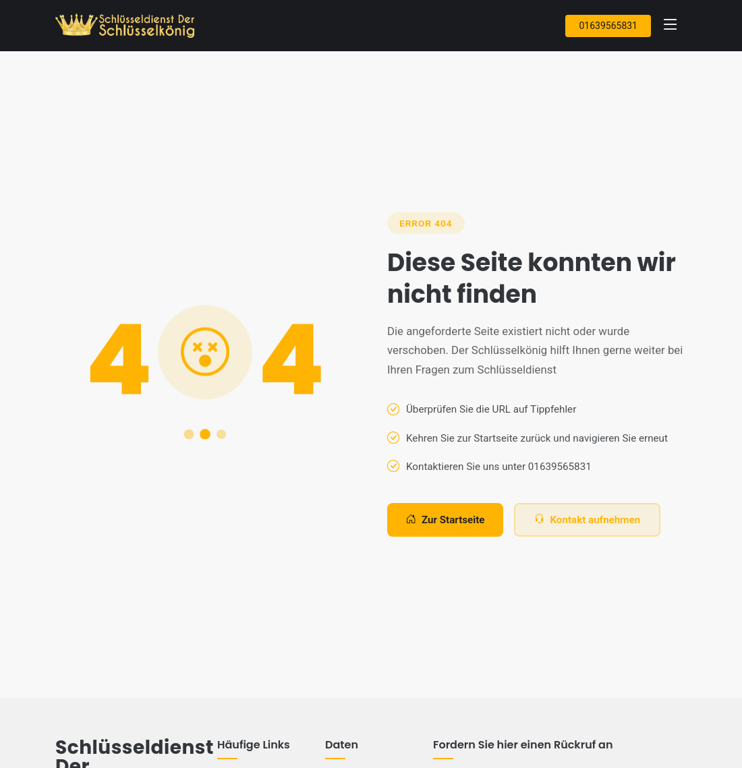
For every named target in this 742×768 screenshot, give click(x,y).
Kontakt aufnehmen (587, 520)
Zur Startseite (445, 520)
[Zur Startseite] (127, 25)
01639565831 (608, 25)
